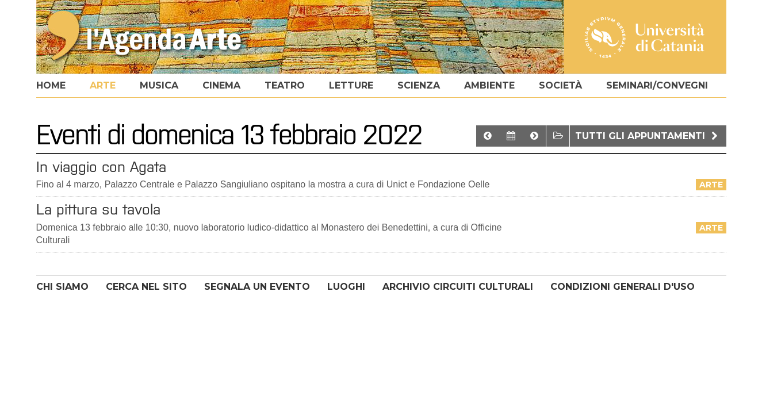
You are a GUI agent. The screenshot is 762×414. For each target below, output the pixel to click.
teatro (285, 85)
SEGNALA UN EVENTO (257, 286)
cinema (221, 85)
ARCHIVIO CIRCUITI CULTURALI (457, 286)
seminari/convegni (657, 85)
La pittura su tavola (98, 209)
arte (103, 85)
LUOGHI (346, 286)
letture (351, 85)
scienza (418, 85)
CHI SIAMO (62, 286)
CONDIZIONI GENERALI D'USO (622, 286)
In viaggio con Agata (101, 166)
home (51, 85)
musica (159, 85)
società (560, 85)
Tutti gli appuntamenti (648, 136)
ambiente (489, 85)
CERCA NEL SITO (146, 286)
